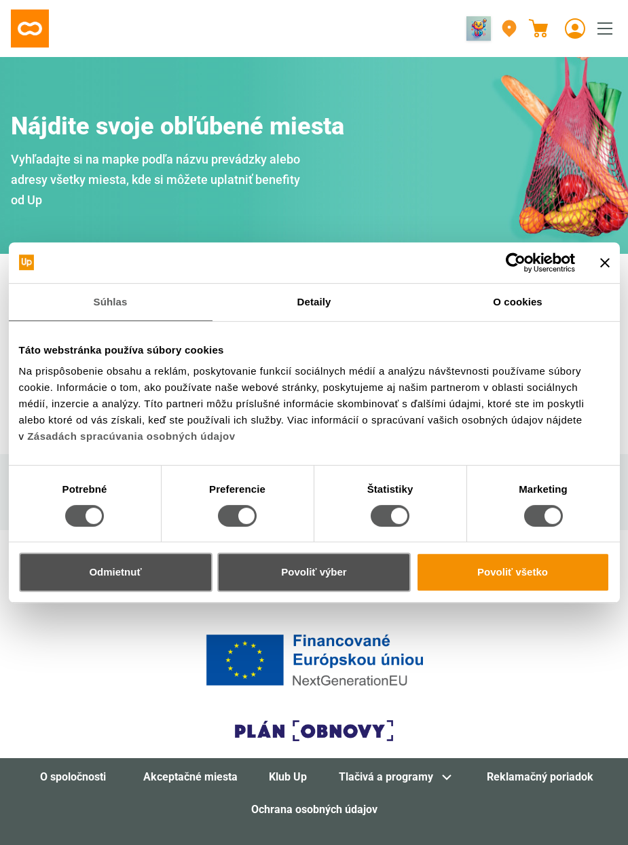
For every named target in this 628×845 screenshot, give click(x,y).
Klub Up (288, 776)
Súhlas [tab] (111, 301)
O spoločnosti (73, 776)
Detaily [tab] (314, 301)
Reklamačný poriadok (540, 776)
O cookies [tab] (517, 301)
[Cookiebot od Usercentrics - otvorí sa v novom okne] (515, 262)
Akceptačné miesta (190, 776)
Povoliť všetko (512, 572)
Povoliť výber (313, 572)
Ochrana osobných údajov (314, 809)
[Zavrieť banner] (605, 262)
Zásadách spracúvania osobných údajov (131, 436)
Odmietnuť (115, 572)
